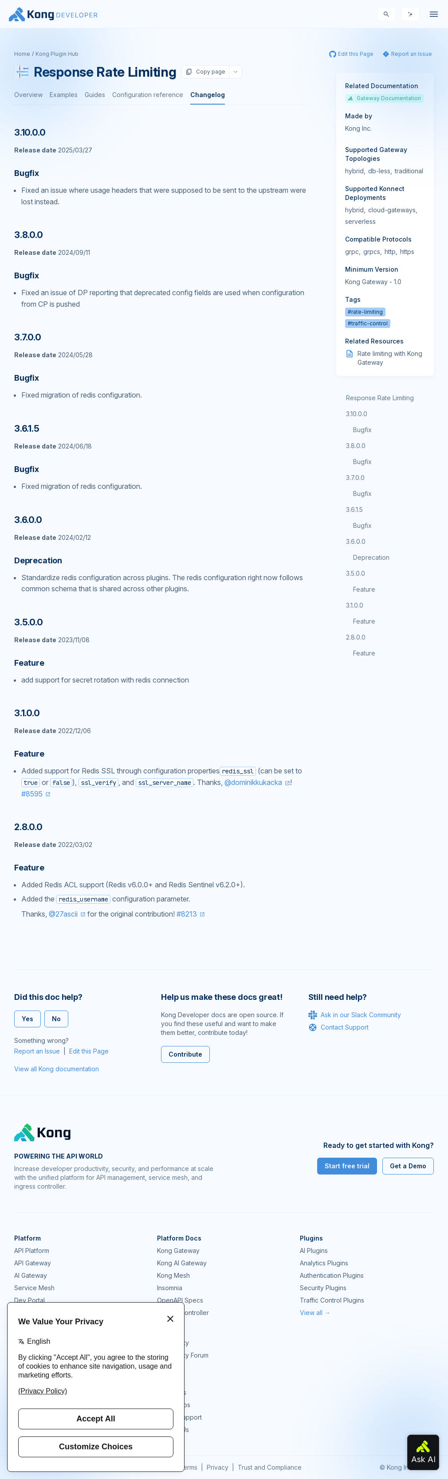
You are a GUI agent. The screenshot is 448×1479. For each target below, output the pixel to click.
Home (22, 54)
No (56, 1018)
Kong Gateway (178, 1250)
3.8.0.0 (355, 445)
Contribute (185, 1054)
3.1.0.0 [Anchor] (27, 713)
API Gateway (32, 1263)
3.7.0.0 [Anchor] (27, 337)
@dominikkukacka (253, 782)
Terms (188, 1467)
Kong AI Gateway (182, 1263)
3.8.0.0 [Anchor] (28, 235)
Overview (28, 94)
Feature (364, 589)
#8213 (187, 913)
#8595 (32, 793)
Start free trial (347, 1166)
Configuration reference (147, 94)
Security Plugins (323, 1288)
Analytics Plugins (324, 1263)
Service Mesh (34, 1288)
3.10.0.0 (356, 414)
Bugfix (362, 429)
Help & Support (179, 1417)
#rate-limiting (365, 311)
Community (173, 1342)
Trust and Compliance (270, 1467)
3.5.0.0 (355, 573)
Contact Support (338, 1027)
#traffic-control (368, 323)
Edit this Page (89, 1051)
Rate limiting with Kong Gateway (390, 358)
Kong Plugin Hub (57, 54)
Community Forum (182, 1355)
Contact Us (173, 1429)
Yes (27, 1018)
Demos (167, 1380)
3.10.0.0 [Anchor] (29, 132)
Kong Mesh (173, 1275)
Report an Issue (37, 1051)
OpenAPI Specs (180, 1300)
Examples (64, 94)
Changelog (207, 94)
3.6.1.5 (354, 509)
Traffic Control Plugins (332, 1300)
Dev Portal (29, 1300)
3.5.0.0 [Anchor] (28, 622)
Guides (95, 94)
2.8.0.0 (355, 637)
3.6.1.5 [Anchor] (26, 428)
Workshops (173, 1405)
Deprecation (371, 557)
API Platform (31, 1250)
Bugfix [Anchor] (26, 173)
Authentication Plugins (332, 1275)
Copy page (205, 71)
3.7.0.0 (355, 477)
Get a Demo (408, 1166)
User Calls (171, 1392)
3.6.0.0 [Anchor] (28, 520)
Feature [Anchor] (29, 662)
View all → (315, 1312)
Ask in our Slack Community (354, 1015)
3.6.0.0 (355, 541)
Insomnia (169, 1288)
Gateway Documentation (384, 98)
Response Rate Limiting (380, 398)
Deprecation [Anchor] (38, 560)
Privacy (217, 1467)
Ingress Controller (183, 1312)
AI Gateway (30, 1275)
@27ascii (63, 913)
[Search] (386, 14)
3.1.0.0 (354, 605)
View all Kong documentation (56, 1069)
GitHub (167, 1367)
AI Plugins (314, 1250)
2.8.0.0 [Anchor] (28, 827)
